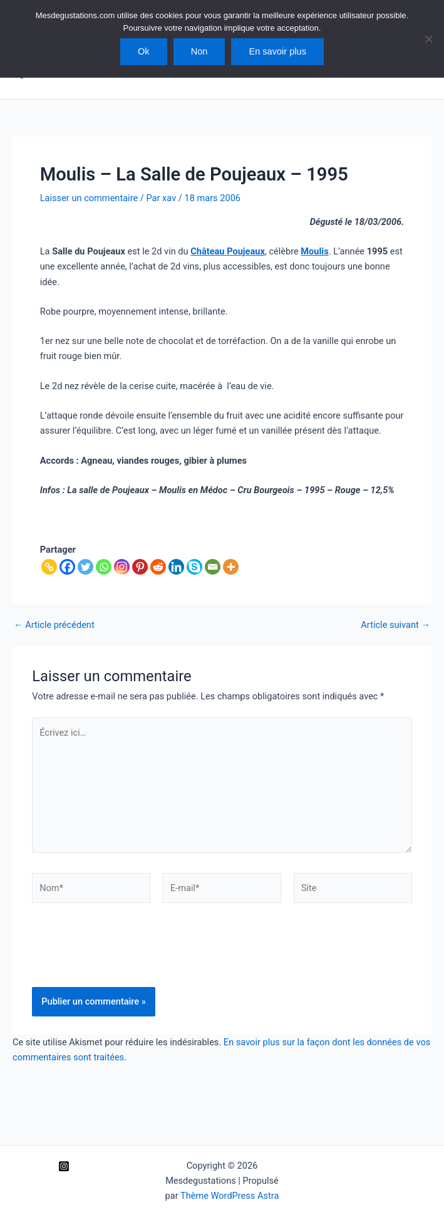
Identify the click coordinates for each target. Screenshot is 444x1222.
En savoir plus (277, 51)
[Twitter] (85, 567)
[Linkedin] (176, 567)
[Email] (212, 567)
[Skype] (194, 567)
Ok (144, 51)
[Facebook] (67, 567)
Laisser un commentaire (89, 198)
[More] (231, 567)
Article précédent (54, 625)
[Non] (428, 39)
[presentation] (127, 956)
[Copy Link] (49, 567)
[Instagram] (122, 567)
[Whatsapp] (103, 567)
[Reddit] (158, 567)
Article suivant (395, 625)
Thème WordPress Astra (229, 1195)
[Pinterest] (140, 567)
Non (199, 51)
